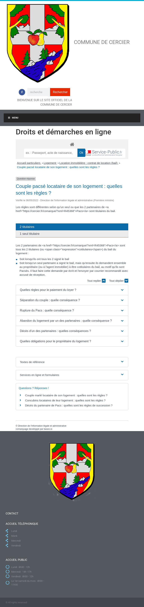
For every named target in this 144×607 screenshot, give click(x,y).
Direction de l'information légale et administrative (42, 426)
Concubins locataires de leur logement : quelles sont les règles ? (65, 400)
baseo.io (48, 429)
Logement (50, 163)
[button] (72, 290)
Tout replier (96, 281)
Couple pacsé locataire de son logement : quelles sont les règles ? (58, 167)
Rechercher (60, 92)
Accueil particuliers (29, 163)
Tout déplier (118, 281)
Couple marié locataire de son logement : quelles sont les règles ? (66, 395)
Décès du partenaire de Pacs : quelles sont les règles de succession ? (68, 405)
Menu (13, 117)
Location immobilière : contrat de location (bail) (88, 163)
